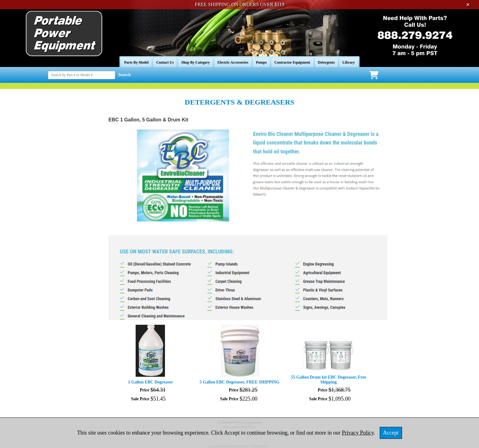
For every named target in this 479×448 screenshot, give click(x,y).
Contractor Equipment (292, 62)
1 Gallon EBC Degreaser (150, 382)
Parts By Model (136, 62)
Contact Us (165, 62)
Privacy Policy (358, 433)
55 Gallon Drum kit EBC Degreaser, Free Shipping (328, 379)
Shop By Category (195, 62)
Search (124, 74)
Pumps (261, 62)
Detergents (326, 62)
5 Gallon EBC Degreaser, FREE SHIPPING (239, 382)
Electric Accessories (233, 62)
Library (348, 62)
